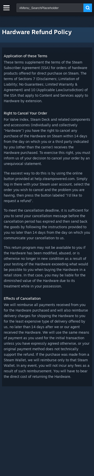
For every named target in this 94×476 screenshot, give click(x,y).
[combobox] (50, 8)
